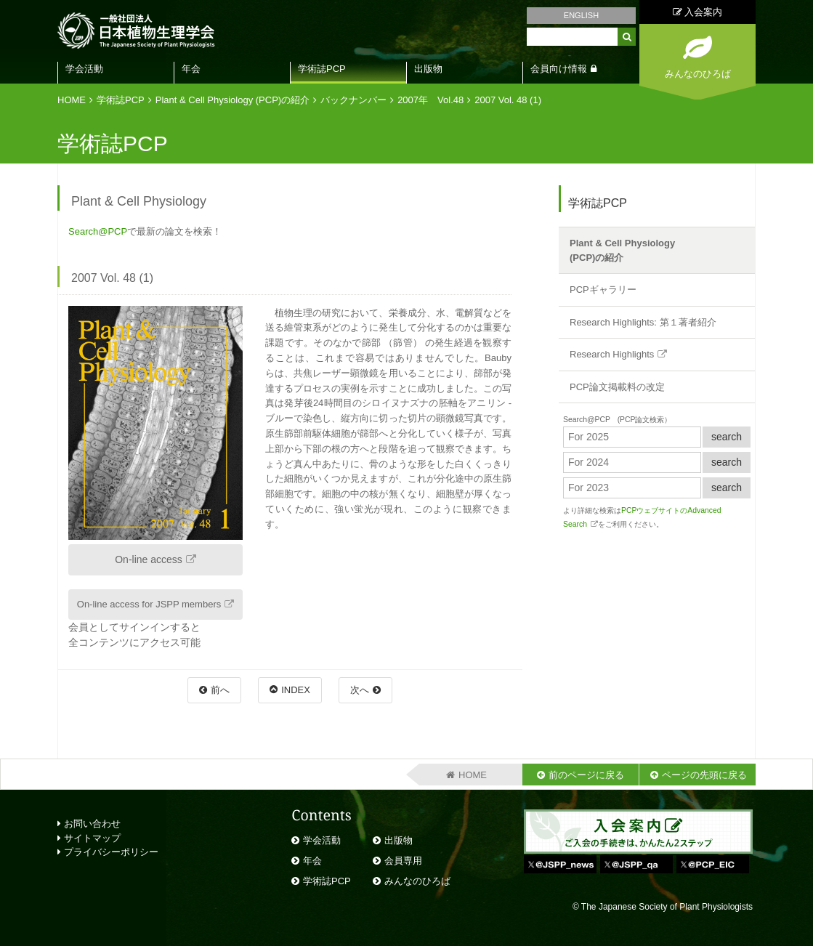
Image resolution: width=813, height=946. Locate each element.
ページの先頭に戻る (704, 774)
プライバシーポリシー (107, 851)
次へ (359, 689)
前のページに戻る (586, 774)
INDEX (295, 689)
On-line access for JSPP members (149, 604)
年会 (191, 68)
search (726, 436)
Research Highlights (612, 354)
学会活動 (84, 68)
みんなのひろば (417, 881)
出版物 (428, 68)
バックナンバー (353, 99)
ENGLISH (581, 15)
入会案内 (698, 12)
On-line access (148, 559)
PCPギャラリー (603, 289)
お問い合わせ (89, 823)
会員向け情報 (558, 68)
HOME (71, 99)
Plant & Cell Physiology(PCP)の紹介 (622, 250)
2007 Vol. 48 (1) (507, 99)
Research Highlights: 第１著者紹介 (643, 322)
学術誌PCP (322, 68)
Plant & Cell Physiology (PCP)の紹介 (232, 99)
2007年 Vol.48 (430, 99)
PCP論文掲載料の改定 (617, 386)
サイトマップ (89, 838)
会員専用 (403, 860)
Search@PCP (97, 231)
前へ (220, 689)
